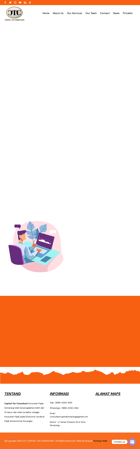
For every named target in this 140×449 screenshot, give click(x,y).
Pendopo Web (100, 441)
